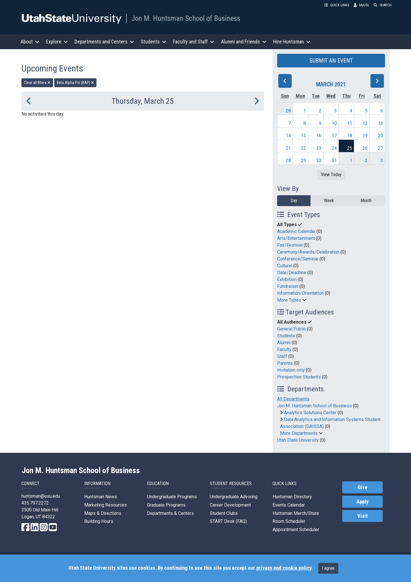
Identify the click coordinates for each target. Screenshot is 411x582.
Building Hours (98, 521)
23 (318, 148)
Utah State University (298, 440)
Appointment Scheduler (296, 529)
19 (365, 135)
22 (303, 148)
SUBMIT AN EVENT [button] (331, 60)
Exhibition (287, 279)
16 (318, 135)
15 (303, 135)
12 (365, 123)
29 (303, 160)
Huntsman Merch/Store (296, 513)
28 (288, 110)
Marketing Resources (105, 505)
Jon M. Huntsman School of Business (185, 18)
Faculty (284, 349)
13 (380, 123)
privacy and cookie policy (283, 568)
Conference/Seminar (298, 259)
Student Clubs (224, 513)
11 (349, 123)
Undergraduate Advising (233, 496)
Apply (362, 502)
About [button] (30, 42)
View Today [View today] (331, 174)
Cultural (284, 265)
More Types (289, 300)
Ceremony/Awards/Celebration (308, 252)
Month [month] (366, 200)
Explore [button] (57, 42)
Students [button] (153, 42)
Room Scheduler (289, 521)
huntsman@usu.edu (40, 496)
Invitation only (291, 370)
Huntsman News (100, 496)
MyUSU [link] (361, 5)
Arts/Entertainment (296, 238)
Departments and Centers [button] (104, 42)
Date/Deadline (291, 272)
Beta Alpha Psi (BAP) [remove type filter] (75, 82)
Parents (285, 363)
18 (349, 135)
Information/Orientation (300, 293)
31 (334, 160)
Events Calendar (289, 505)
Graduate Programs (166, 505)
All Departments (293, 399)
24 (334, 148)
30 (318, 160)
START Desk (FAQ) (228, 521)
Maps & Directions (102, 513)
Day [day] (294, 200)
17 (334, 135)
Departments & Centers (170, 513)
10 (334, 123)
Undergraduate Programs (172, 496)
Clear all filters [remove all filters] (37, 82)
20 (380, 135)
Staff (282, 356)
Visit (362, 516)
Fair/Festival (290, 245)
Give (362, 487)
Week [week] (329, 200)
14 (288, 135)
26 (365, 148)
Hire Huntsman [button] (291, 42)
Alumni (284, 342)
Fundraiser (287, 286)
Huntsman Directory (292, 496)
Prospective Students (299, 377)
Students (286, 335)
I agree (328, 568)
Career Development (230, 505)
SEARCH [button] (383, 5)
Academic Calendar (296, 231)
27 (380, 148)
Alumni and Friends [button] (243, 42)
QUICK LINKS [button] (336, 5)
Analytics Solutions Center (310, 412)
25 (349, 148)
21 (288, 148)
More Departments (299, 433)
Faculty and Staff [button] (193, 42)
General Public (291, 329)
